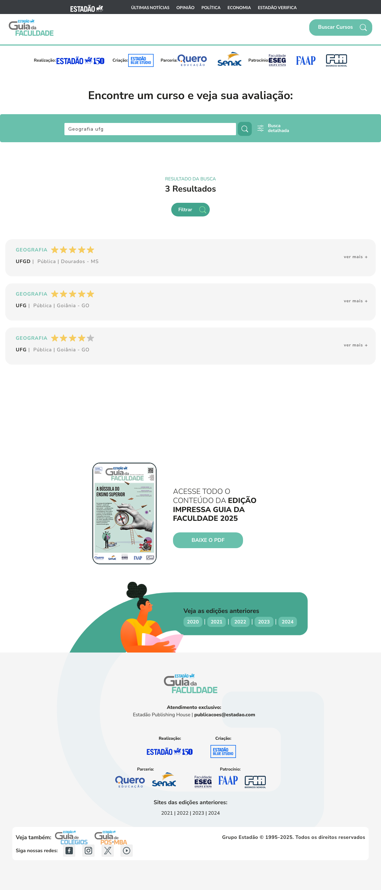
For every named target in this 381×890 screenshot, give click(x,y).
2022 (240, 622)
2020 (193, 622)
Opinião (185, 8)
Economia (239, 8)
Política (211, 8)
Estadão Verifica (277, 8)
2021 (217, 622)
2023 (264, 622)
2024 (288, 622)
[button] (340, 27)
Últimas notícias (150, 8)
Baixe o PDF (208, 540)
